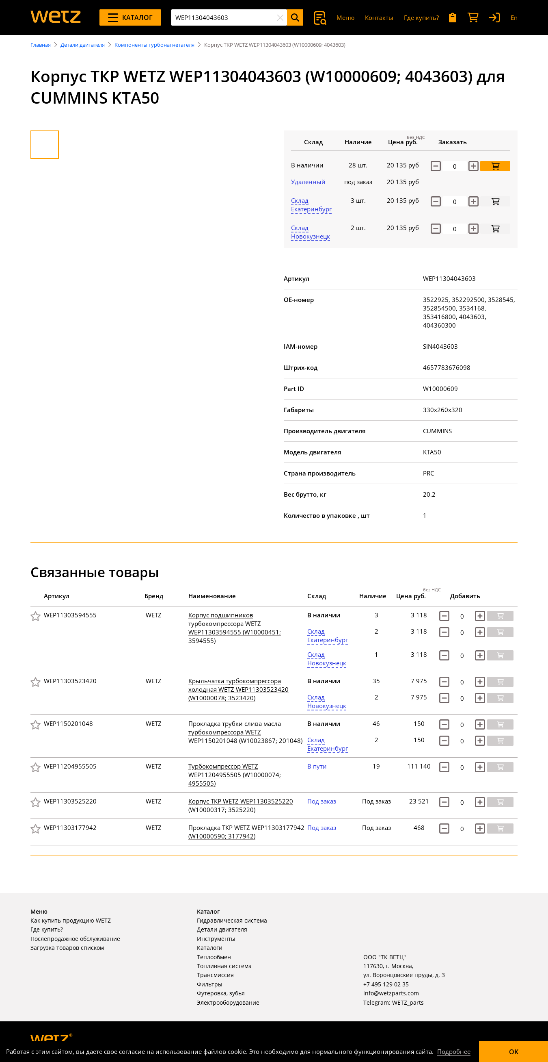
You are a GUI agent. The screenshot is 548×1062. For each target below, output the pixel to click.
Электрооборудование (228, 1002)
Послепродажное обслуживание (75, 939)
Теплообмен (214, 957)
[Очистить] (280, 17)
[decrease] (435, 201)
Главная (40, 44)
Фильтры (209, 984)
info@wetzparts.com (391, 993)
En (514, 17)
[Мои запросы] (453, 18)
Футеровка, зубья (221, 993)
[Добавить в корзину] (495, 166)
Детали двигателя (82, 44)
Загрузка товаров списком (67, 947)
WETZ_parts (408, 1002)
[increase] (473, 201)
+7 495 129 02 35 (386, 984)
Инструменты (216, 939)
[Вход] (494, 18)
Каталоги (209, 947)
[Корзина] (473, 18)
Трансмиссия (215, 975)
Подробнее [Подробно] (453, 1051)
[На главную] (55, 17)
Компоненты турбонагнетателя (154, 44)
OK (513, 1051)
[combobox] (229, 17)
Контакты (379, 17)
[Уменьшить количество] (435, 166)
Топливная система (224, 966)
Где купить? (421, 17)
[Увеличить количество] (473, 166)
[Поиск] (295, 17)
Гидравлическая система (232, 920)
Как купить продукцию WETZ (70, 920)
